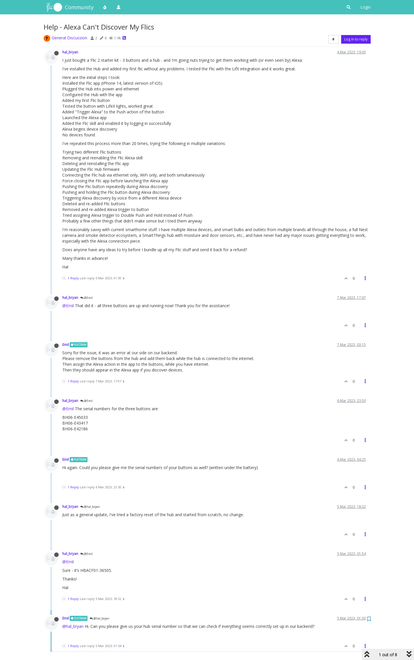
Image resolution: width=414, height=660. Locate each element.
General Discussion (69, 37)
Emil (65, 344)
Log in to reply (356, 39)
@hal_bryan (90, 507)
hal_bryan (70, 52)
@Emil (86, 298)
